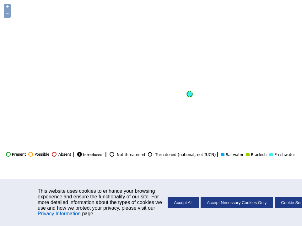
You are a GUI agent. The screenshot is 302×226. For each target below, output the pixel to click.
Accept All (183, 202)
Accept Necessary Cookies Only (237, 202)
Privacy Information (59, 213)
